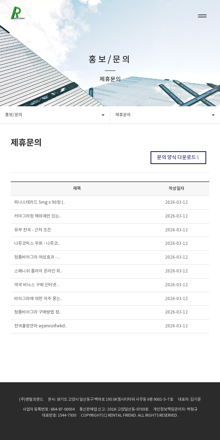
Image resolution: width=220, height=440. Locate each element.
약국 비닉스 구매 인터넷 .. (37, 285)
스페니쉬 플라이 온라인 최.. (38, 271)
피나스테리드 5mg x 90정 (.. (39, 202)
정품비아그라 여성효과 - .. (37, 257)
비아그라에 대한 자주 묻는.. (38, 299)
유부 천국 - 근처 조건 (32, 230)
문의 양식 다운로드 (178, 157)
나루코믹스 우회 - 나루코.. (37, 243)
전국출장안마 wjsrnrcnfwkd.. (40, 326)
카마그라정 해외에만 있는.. (37, 216)
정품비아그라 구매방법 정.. (37, 312)
